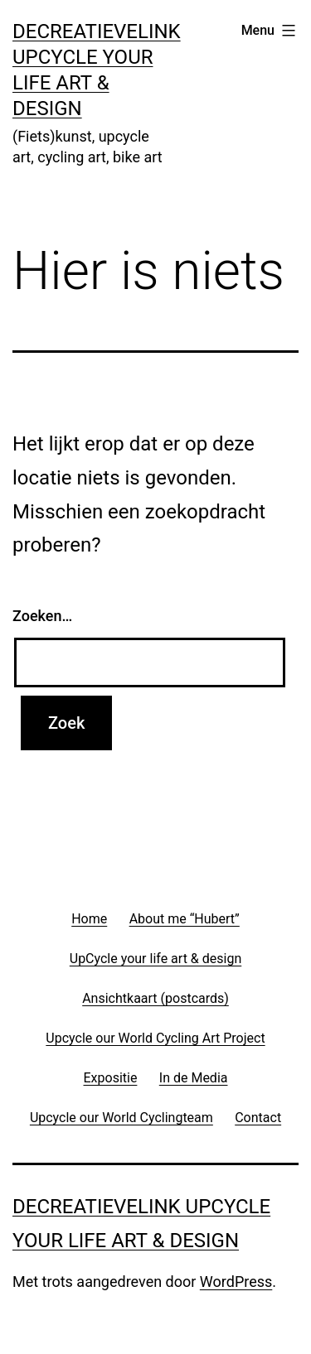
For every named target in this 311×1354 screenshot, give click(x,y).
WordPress (236, 1281)
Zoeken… (42, 615)
